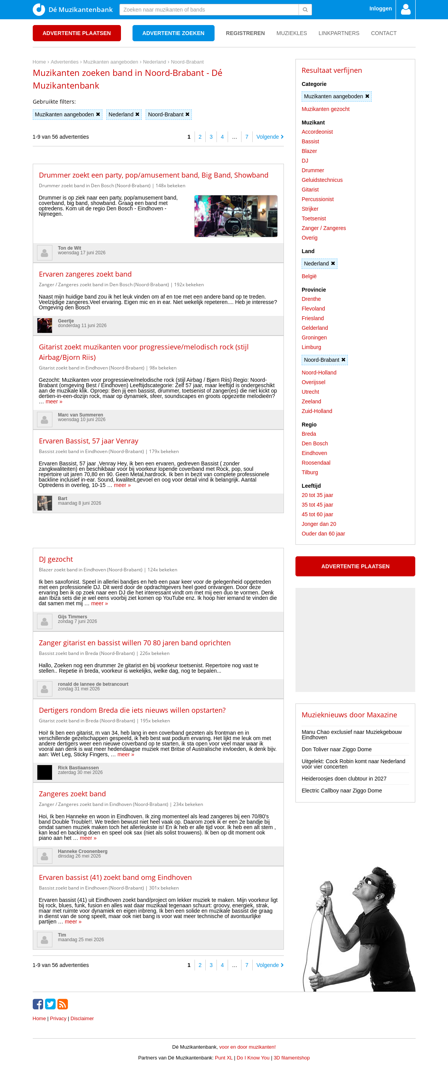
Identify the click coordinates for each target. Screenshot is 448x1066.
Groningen (314, 337)
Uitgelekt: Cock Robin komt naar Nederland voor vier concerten (353, 764)
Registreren (245, 33)
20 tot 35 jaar (317, 495)
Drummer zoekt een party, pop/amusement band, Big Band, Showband (153, 175)
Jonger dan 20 (319, 524)
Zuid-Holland (317, 411)
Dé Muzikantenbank (73, 9)
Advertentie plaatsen (77, 33)
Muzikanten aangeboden (67, 114)
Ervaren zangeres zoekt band (85, 274)
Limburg (311, 347)
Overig (309, 238)
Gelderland (315, 328)
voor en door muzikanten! (247, 1047)
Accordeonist (317, 132)
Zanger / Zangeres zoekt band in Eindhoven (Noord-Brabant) (103, 804)
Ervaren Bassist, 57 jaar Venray (88, 440)
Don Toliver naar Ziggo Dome (337, 749)
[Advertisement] (158, 524)
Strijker (310, 209)
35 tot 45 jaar (317, 505)
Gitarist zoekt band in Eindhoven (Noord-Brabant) (91, 367)
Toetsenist (314, 218)
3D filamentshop (291, 1058)
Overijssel (313, 382)
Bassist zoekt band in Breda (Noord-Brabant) (87, 653)
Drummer (313, 170)
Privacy (58, 1018)
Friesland (313, 318)
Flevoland (313, 309)
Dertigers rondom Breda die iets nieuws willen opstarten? (132, 710)
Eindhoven (314, 453)
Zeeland (311, 401)
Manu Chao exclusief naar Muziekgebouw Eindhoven (352, 734)
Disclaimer (82, 1018)
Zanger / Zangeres (324, 228)
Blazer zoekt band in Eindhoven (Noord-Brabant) (91, 569)
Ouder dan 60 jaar (323, 533)
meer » (53, 401)
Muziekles (292, 33)
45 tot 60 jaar (317, 514)
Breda (309, 434)
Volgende (270, 137)
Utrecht (310, 392)
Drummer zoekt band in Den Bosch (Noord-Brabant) (95, 185)
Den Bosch (315, 443)
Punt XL (224, 1058)
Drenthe (311, 299)
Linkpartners (339, 33)
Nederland (124, 114)
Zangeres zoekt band (72, 793)
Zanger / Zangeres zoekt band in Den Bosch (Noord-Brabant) (104, 284)
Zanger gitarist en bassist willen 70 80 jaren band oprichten (135, 642)
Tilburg (310, 472)
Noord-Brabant (169, 114)
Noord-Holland (319, 372)
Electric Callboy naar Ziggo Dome (342, 790)
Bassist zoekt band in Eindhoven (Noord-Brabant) (91, 451)
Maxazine (382, 714)
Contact (384, 33)
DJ (305, 161)
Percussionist (318, 199)
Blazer (309, 151)
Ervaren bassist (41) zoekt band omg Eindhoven (115, 877)
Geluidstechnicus (322, 180)
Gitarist (310, 189)
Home (39, 1018)
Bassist (310, 141)
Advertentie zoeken (174, 33)
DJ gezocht (56, 559)
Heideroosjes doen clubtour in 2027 (344, 779)
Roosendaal (316, 463)
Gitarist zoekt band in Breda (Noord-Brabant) (87, 720)
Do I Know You (253, 1058)
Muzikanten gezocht (326, 109)
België (309, 276)
